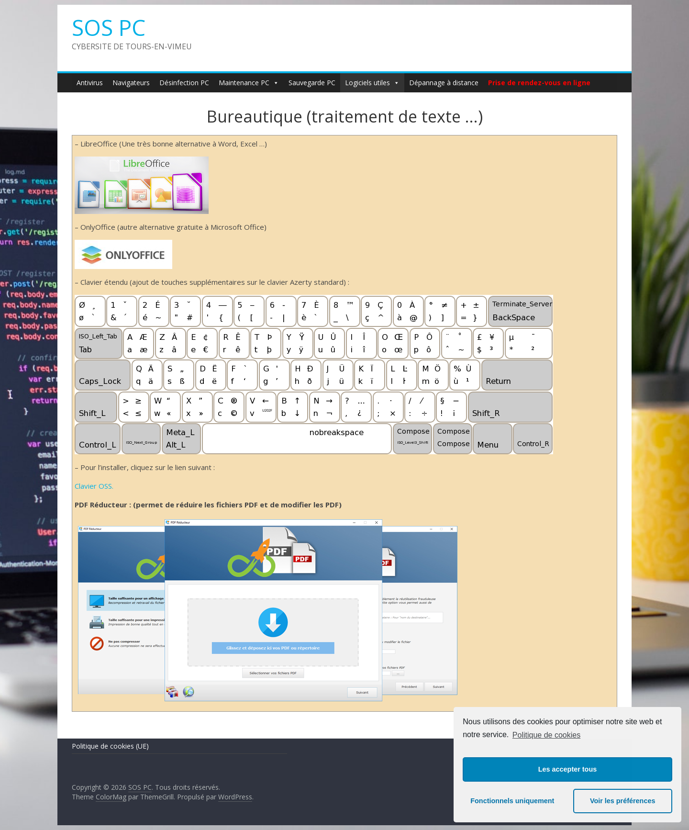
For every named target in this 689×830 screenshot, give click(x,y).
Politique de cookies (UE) (110, 746)
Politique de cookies (546, 735)
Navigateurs (131, 82)
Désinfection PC (184, 82)
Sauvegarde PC (312, 82)
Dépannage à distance (443, 82)
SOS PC (108, 27)
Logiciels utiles (372, 82)
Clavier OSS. (94, 486)
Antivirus (90, 82)
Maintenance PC (249, 82)
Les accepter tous (567, 769)
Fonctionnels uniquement (512, 801)
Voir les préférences (623, 801)
